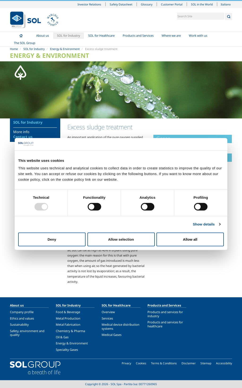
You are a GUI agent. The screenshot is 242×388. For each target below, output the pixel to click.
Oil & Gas (62, 337)
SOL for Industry (68, 35)
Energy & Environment (65, 49)
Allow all (190, 239)
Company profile (22, 312)
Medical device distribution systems (120, 326)
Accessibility (224, 363)
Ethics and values (22, 318)
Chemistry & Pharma (70, 331)
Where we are (171, 35)
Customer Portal (171, 4)
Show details (204, 224)
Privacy (126, 363)
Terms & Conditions (164, 363)
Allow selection (121, 239)
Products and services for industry (165, 314)
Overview (108, 312)
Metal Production (68, 318)
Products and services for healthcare (165, 324)
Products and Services (138, 35)
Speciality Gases (67, 349)
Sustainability (19, 324)
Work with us (198, 35)
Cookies (141, 363)
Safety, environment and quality (27, 333)
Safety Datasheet (121, 4)
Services (107, 318)
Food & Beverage (68, 312)
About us (42, 35)
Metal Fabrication (68, 324)
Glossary (146, 4)
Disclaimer (189, 363)
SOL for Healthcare (101, 35)
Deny (52, 239)
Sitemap (205, 363)
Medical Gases (111, 335)
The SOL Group (24, 43)
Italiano (226, 4)
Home (21, 35)
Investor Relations (89, 4)
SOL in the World (202, 4)
